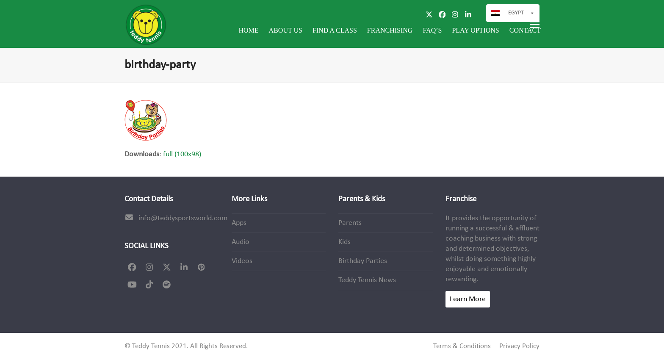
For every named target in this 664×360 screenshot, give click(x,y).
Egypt (516, 13)
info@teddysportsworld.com (182, 218)
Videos (242, 261)
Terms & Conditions (462, 346)
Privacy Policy (519, 346)
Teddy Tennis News (367, 280)
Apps (239, 223)
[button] (535, 24)
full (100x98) (182, 154)
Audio (240, 242)
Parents (350, 223)
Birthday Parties (362, 261)
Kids (344, 242)
